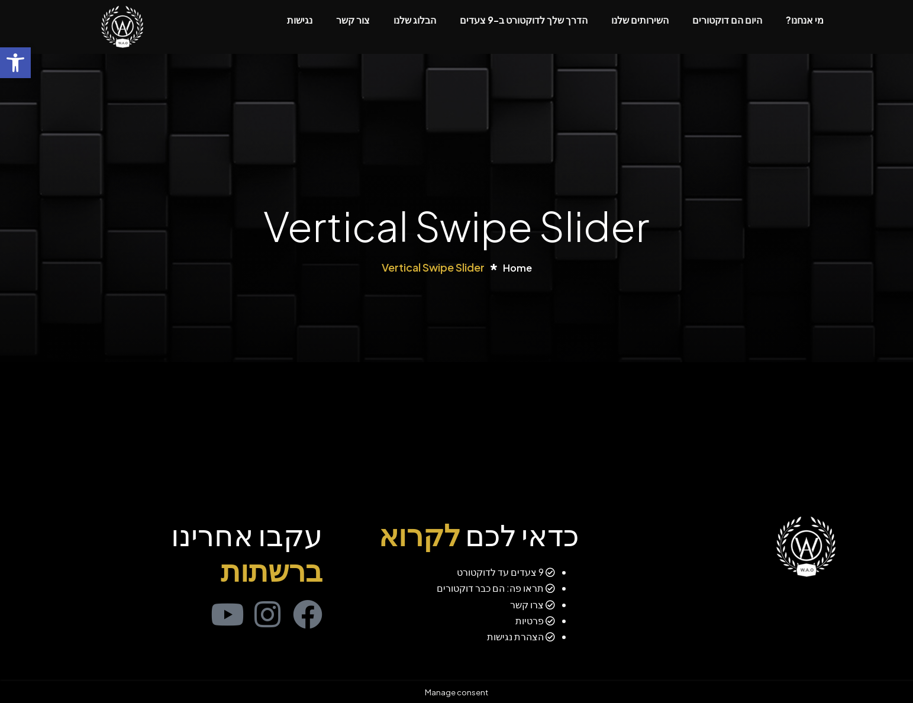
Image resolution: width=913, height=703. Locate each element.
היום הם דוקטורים (727, 20)
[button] (15, 62)
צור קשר (353, 20)
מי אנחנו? (805, 20)
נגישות (299, 20)
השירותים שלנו (640, 20)
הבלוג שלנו (414, 20)
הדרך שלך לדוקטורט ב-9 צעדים (524, 20)
